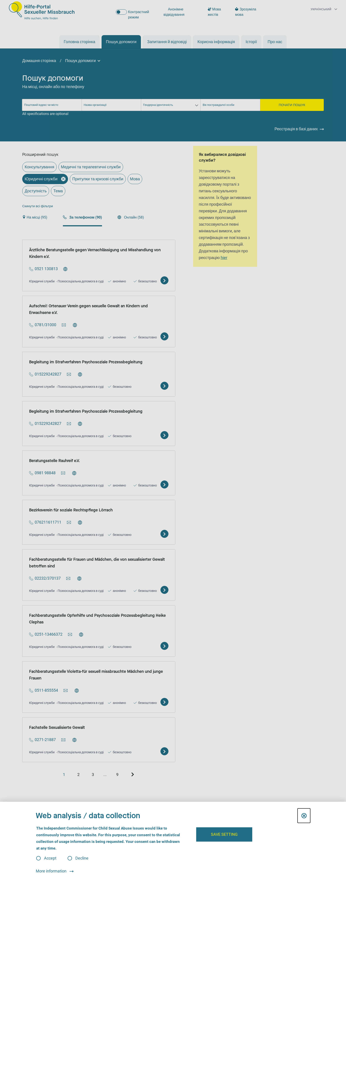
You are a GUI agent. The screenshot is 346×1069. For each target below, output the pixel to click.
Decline (81, 858)
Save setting (224, 834)
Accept (50, 858)
